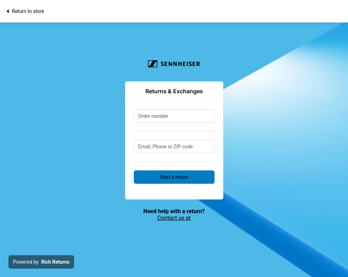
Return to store (24, 11)
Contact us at (174, 218)
